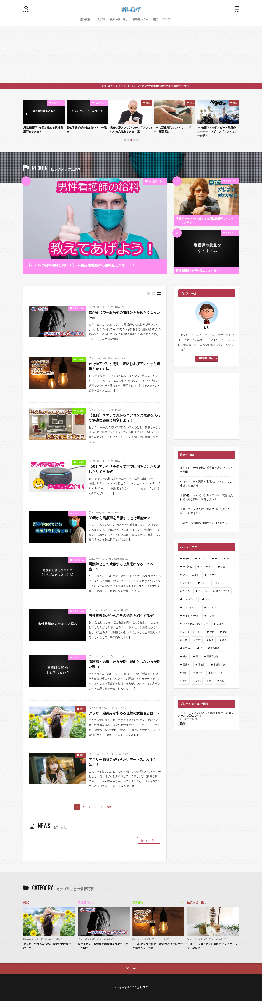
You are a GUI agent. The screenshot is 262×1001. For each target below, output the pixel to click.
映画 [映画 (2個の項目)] (224, 640)
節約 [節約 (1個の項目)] (185, 672)
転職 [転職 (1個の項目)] (222, 680)
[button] (27, 114)
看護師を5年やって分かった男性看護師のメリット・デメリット (204, 220)
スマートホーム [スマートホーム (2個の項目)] (191, 607)
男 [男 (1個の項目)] (197, 656)
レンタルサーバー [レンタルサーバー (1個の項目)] (192, 631)
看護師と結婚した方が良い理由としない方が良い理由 (124, 664)
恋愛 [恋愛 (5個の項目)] (198, 640)
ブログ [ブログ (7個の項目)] (219, 623)
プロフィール (170, 19)
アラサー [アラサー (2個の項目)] (211, 574)
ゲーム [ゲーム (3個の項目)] (186, 591)
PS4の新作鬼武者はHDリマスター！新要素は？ (216, 129)
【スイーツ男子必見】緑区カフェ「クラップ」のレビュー (212, 946)
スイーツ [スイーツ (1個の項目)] (202, 591)
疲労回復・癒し (119, 19)
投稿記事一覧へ (206, 358)
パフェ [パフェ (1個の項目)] (210, 615)
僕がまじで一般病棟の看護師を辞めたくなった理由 (124, 315)
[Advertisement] (131, 54)
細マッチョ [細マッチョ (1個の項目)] (217, 672)
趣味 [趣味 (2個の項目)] (198, 680)
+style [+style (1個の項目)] (186, 558)
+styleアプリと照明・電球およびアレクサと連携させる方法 (124, 366)
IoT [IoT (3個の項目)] (216, 558)
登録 (182, 723)
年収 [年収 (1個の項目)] (185, 640)
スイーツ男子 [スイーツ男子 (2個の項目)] (222, 591)
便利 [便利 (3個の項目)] (212, 631)
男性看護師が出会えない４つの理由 (130, 129)
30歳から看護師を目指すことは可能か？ (119, 518)
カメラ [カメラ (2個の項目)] (221, 582)
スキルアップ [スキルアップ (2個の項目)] (190, 599)
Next (109, 807)
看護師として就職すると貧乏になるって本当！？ (121, 566)
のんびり (100, 19)
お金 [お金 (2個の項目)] (223, 566)
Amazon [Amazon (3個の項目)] (202, 558)
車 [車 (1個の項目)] (210, 680)
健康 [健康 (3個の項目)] (225, 631)
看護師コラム (140, 19)
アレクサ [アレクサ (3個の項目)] (187, 582)
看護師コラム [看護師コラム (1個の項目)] (220, 664)
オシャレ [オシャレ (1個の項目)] (205, 582)
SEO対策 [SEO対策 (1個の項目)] (187, 566)
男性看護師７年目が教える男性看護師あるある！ (87, 129)
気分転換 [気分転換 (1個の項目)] (215, 648)
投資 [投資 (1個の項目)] (211, 640)
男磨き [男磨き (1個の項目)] (186, 664)
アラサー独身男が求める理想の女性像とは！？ (124, 713)
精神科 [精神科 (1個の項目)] (199, 672)
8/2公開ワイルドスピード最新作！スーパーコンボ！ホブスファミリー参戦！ (43, 131)
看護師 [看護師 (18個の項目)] (201, 664)
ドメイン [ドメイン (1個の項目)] (211, 607)
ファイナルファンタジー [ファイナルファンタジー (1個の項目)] (195, 623)
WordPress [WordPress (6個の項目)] (206, 566)
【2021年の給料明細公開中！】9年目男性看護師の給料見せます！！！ (81, 265)
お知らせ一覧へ (149, 840)
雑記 (155, 19)
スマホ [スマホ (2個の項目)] (208, 599)
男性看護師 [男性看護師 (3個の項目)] (212, 656)
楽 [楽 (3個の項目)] (201, 648)
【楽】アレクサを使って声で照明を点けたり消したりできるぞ (124, 469)
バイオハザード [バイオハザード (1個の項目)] (191, 615)
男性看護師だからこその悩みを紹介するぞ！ (123, 615)
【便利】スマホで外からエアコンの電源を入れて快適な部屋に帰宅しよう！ (124, 417)
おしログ (142, 987)
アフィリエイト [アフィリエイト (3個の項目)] (191, 574)
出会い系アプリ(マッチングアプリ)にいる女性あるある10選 (174, 129)
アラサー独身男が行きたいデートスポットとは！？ (123, 762)
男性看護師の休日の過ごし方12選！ (197, 270)
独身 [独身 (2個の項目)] (185, 656)
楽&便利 (85, 19)
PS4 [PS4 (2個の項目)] (228, 558)
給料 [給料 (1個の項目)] (185, 680)
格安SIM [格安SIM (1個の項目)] (187, 648)
